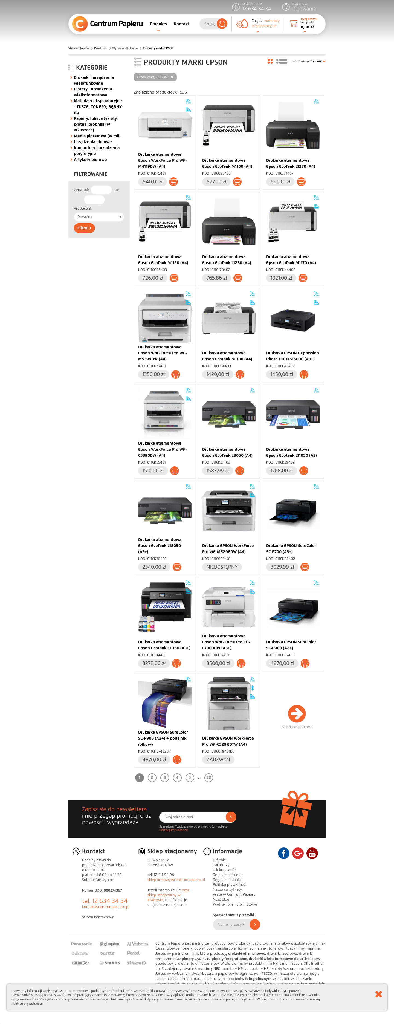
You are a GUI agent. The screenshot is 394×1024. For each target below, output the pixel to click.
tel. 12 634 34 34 (105, 901)
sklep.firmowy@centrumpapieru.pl (176, 880)
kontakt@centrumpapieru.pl (105, 907)
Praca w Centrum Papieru (234, 894)
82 (208, 777)
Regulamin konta (227, 880)
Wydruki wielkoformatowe (235, 904)
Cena (78, 190)
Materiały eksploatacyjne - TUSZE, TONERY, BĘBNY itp (98, 106)
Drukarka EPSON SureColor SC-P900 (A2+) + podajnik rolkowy (163, 738)
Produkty (158, 23)
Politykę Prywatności (173, 830)
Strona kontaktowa (98, 917)
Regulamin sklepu (228, 875)
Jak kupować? (224, 870)
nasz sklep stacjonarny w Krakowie (168, 895)
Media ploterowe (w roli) (97, 136)
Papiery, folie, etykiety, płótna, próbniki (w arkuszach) (96, 124)
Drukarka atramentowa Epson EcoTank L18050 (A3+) (159, 545)
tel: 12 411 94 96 (160, 875)
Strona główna (78, 48)
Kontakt (181, 23)
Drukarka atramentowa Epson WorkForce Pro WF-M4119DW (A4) (162, 160)
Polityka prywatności (230, 885)
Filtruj (84, 227)
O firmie (219, 860)
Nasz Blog (221, 899)
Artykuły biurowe (90, 159)
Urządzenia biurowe (93, 141)
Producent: (83, 208)
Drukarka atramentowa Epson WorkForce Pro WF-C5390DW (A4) (162, 449)
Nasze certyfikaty (227, 889)
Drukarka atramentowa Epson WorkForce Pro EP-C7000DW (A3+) (226, 642)
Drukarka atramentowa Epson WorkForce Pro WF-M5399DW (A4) (162, 353)
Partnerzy (221, 865)
